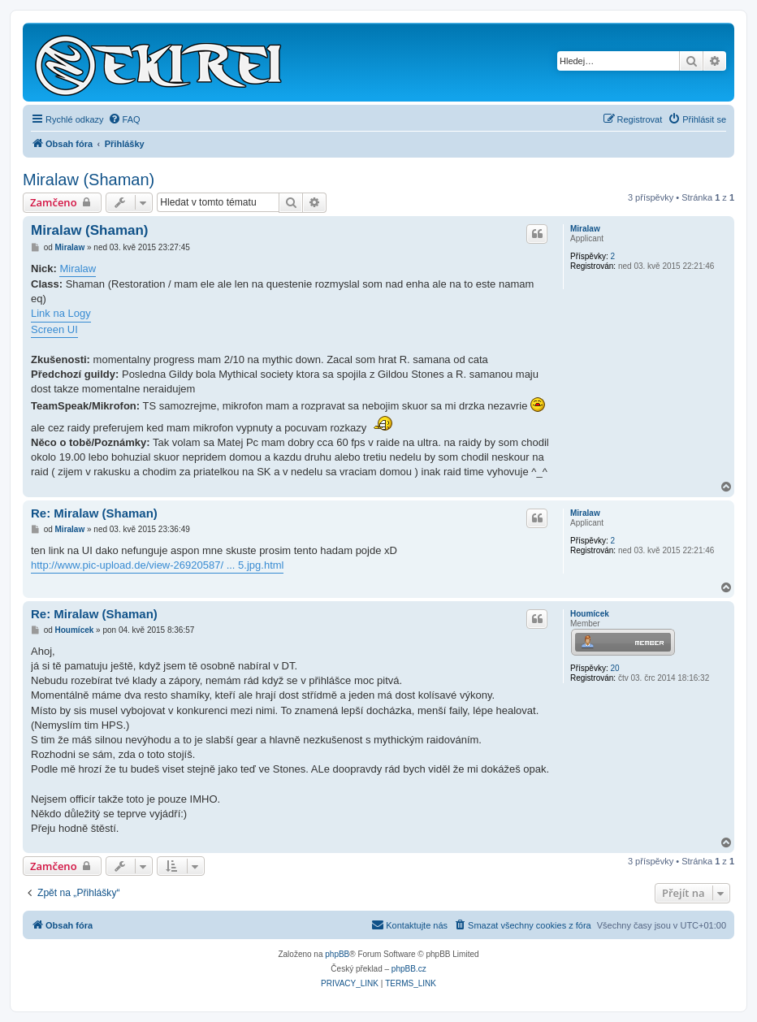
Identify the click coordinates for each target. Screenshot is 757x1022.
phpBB (337, 954)
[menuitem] (124, 119)
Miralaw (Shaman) (88, 179)
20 (614, 668)
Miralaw (585, 228)
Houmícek (589, 613)
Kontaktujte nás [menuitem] (409, 924)
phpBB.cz (408, 968)
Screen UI (54, 329)
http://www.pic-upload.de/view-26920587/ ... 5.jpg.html (157, 565)
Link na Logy (61, 313)
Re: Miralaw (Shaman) (94, 513)
